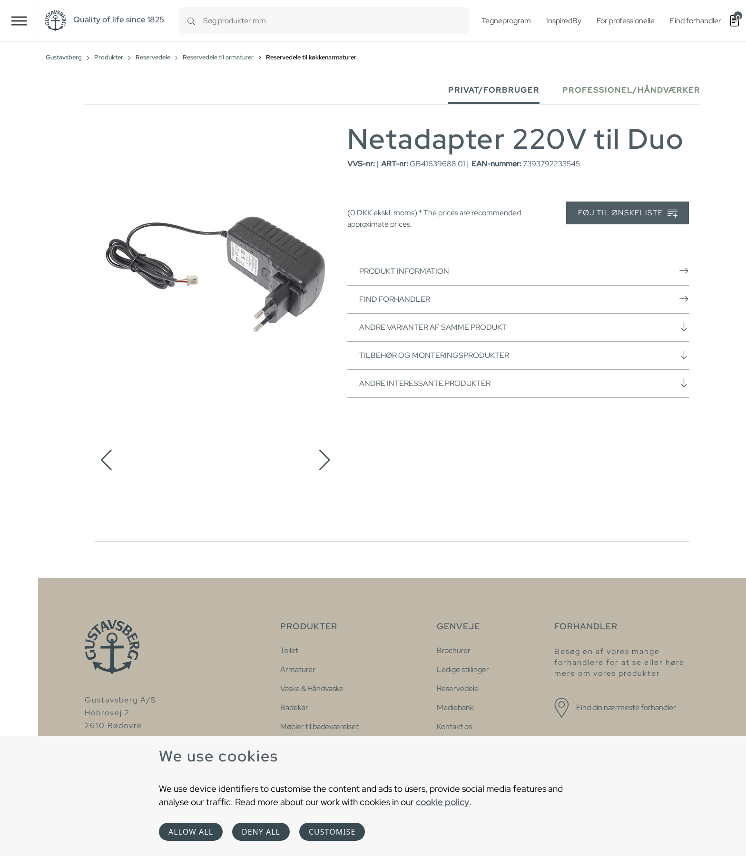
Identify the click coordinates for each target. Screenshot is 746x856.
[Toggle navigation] (19, 20)
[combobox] (336, 21)
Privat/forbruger (494, 90)
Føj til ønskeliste (627, 213)
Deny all (261, 832)
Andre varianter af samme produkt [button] (524, 327)
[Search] (191, 21)
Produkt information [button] (524, 271)
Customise (332, 832)
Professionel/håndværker (631, 90)
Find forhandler (524, 299)
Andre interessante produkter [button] (524, 383)
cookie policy (442, 802)
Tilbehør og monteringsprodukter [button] (524, 355)
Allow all (190, 832)
